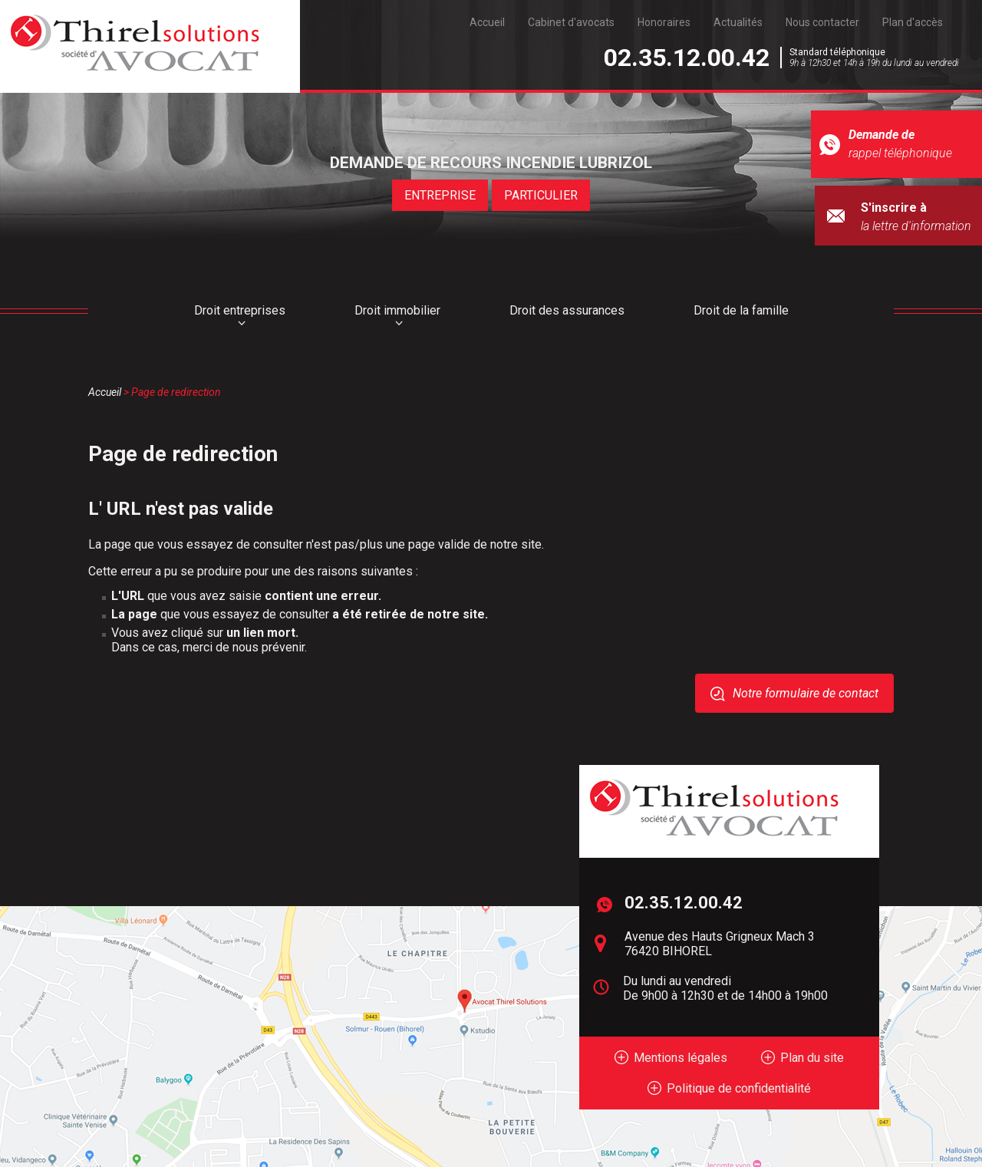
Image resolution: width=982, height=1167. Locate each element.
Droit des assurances (566, 310)
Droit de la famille (741, 310)
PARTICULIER (541, 195)
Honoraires (664, 22)
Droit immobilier (397, 310)
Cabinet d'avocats (571, 22)
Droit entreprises (239, 310)
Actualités (738, 22)
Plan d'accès (912, 22)
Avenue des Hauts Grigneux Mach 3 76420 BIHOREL (719, 943)
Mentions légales (680, 1057)
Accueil (487, 22)
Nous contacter (822, 22)
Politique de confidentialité (739, 1088)
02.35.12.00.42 (686, 57)
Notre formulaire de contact (805, 693)
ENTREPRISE (440, 195)
